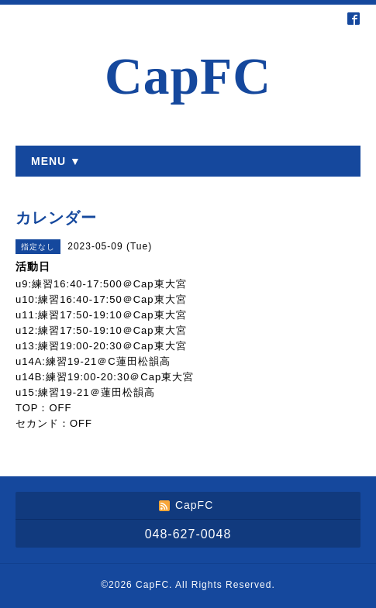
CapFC (188, 76)
